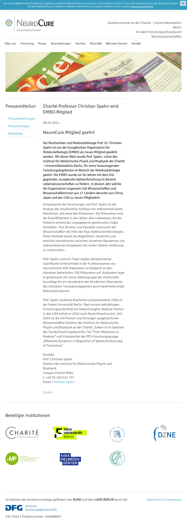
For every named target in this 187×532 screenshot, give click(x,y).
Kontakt (136, 43)
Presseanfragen (19, 126)
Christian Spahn (63, 382)
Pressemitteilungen (21, 119)
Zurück (47, 392)
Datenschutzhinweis (142, 6)
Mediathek (15, 133)
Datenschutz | (156, 500)
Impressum (174, 500)
